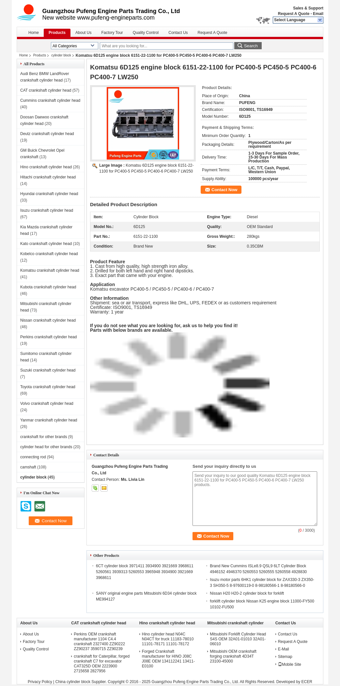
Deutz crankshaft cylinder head (47, 133)
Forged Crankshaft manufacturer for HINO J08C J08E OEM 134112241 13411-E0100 (168, 658)
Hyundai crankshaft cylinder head (49, 193)
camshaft (28, 467)
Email (318, 13)
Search (251, 45)
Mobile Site (289, 664)
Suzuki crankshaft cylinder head (47, 370)
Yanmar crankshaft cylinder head (48, 420)
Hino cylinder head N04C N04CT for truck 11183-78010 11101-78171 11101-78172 (168, 639)
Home (33, 32)
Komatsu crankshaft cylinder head (49, 270)
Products (57, 32)
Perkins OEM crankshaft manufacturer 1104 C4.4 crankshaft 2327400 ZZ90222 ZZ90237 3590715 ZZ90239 (99, 641)
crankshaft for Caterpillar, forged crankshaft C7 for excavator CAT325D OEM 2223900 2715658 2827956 (102, 663)
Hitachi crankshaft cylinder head (48, 177)
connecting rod (33, 457)
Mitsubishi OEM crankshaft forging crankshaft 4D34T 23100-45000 (233, 656)
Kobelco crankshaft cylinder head (49, 254)
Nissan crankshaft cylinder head (48, 320)
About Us (83, 32)
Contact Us (178, 32)
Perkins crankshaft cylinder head (48, 337)
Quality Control (146, 32)
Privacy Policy (40, 681)
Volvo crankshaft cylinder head (46, 403)
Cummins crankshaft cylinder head (50, 100)
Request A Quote (293, 13)
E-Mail (283, 649)
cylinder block (61, 55)
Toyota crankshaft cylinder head (47, 387)
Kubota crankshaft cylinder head (48, 287)
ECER (306, 681)
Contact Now (224, 189)
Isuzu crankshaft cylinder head (46, 210)
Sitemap (285, 656)
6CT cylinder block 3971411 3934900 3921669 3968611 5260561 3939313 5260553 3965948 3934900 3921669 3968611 (144, 572)
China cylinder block (72, 681)
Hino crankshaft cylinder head (46, 167)
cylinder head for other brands (46, 447)
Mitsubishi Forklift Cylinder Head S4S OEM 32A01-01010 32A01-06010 (238, 639)
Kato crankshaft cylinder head (46, 243)
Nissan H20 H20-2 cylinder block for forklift (247, 593)
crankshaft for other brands (43, 436)
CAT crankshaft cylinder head (45, 90)
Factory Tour (112, 32)
